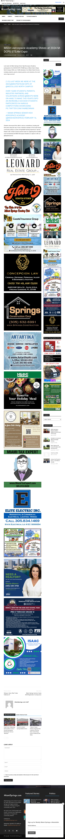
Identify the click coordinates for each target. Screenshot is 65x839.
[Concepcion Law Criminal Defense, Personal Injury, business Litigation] (52, 333)
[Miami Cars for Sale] (52, 382)
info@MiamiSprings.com (10, 820)
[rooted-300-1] (52, 105)
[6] (22, 312)
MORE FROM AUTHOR (21, 714)
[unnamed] (52, 410)
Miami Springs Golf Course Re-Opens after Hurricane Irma (56, 447)
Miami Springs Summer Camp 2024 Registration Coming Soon (33, 693)
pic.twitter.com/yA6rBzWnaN (20, 108)
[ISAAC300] (52, 87)
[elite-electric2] (22, 508)
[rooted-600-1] (22, 429)
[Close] (63, 803)
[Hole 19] (22, 195)
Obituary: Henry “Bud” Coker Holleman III (11, 693)
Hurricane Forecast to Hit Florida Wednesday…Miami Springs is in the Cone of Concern (36, 802)
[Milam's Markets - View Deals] (52, 230)
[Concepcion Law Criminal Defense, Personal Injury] (22, 272)
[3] (52, 194)
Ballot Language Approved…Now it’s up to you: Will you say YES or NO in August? (55, 802)
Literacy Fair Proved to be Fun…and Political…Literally (55, 461)
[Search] (61, 19)
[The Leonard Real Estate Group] (22, 157)
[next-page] (7, 738)
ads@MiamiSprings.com (13, 825)
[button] (63, 2)
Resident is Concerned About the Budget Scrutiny (56, 440)
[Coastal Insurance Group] (22, 233)
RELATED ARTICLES (9, 714)
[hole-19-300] (52, 176)
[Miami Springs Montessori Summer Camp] (22, 542)
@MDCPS (29, 96)
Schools (9, 44)
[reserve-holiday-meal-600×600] (22, 390)
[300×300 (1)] (52, 315)
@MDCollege (12, 86)
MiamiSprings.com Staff (10, 55)
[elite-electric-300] (52, 123)
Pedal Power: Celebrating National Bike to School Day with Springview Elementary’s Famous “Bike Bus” (9, 730)
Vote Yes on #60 (54, 453)
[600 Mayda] (22, 577)
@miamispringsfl (43, 786)
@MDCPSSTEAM (17, 84)
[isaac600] (22, 656)
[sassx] (43, 11)
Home (5, 24)
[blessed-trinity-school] (52, 364)
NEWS (9, 24)
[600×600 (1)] (22, 617)
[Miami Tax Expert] (22, 468)
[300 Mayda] (52, 159)
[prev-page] (5, 738)
